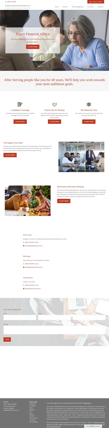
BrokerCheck (87, 403)
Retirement (32, 404)
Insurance (32, 410)
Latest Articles (33, 418)
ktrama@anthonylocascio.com (33, 245)
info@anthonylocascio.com (33, 288)
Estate (31, 408)
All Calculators (33, 422)
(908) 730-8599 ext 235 (31, 285)
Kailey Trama (27, 235)
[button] (56, 6)
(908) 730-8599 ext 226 (31, 264)
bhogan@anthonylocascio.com (33, 267)
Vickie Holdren (28, 278)
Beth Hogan (27, 256)
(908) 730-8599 (10, 1)
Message (5, 324)
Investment (32, 406)
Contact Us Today (96, 2)
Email (39, 313)
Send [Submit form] (7, 339)
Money (31, 414)
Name (5, 313)
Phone (74, 313)
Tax (30, 412)
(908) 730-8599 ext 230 (31, 242)
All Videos (32, 420)
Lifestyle (31, 416)
